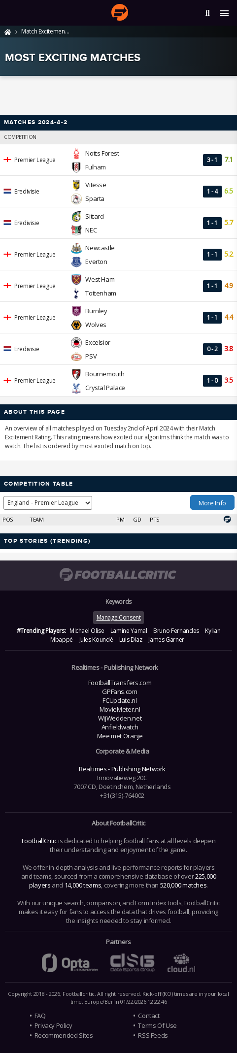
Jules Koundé (96, 639)
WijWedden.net (119, 718)
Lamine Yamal (128, 630)
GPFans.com (119, 691)
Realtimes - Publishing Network (122, 768)
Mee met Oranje (120, 735)
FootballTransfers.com (119, 682)
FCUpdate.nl (119, 700)
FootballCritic (39, 840)
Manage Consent (119, 617)
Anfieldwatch (120, 727)
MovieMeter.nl (120, 709)
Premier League (35, 160)
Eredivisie (26, 191)
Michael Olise (86, 630)
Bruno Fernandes (176, 630)
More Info (212, 502)
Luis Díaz (130, 639)
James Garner (166, 639)
